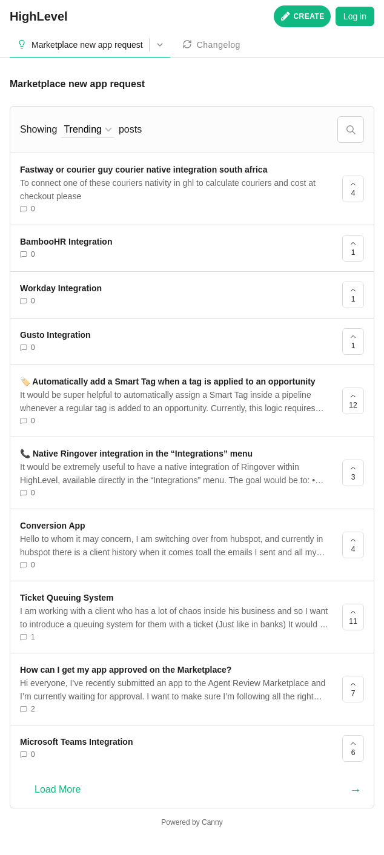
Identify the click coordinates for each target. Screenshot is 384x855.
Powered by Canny (191, 822)
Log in (354, 16)
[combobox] (87, 130)
